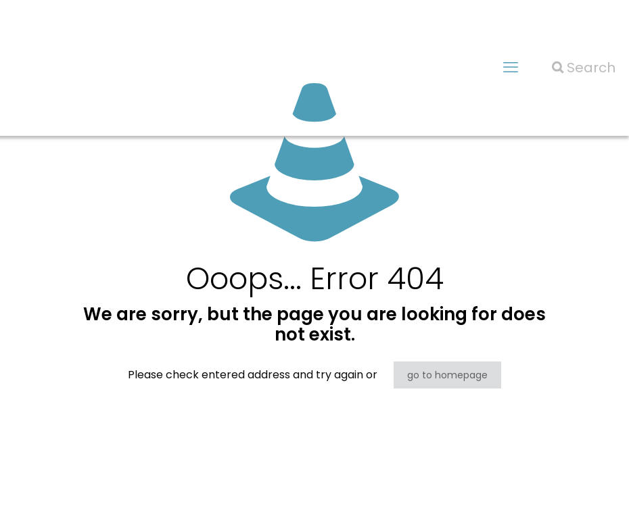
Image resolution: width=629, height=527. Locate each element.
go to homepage (447, 375)
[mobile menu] (510, 67)
